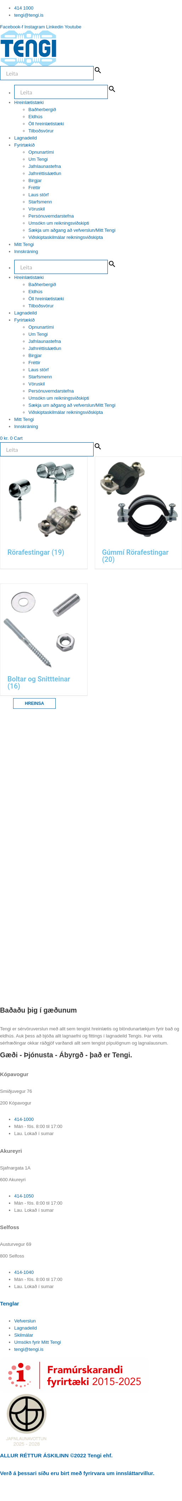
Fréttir (34, 187)
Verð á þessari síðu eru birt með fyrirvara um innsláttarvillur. (77, 1473)
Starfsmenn (40, 201)
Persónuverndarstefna (51, 216)
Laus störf (38, 194)
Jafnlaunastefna (44, 166)
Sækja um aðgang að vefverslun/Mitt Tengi (71, 230)
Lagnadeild (25, 138)
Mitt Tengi (24, 244)
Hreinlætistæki (29, 102)
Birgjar (35, 180)
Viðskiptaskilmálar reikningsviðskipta (65, 237)
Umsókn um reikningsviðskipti (58, 223)
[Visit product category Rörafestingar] (43, 513)
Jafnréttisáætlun (44, 173)
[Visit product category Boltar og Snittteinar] (43, 640)
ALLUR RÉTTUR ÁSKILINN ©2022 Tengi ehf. (56, 1455)
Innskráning (26, 251)
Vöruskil (36, 209)
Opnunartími (41, 152)
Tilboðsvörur (41, 130)
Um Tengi (38, 159)
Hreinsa (34, 703)
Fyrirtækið (24, 145)
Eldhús (35, 116)
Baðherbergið (42, 109)
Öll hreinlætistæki (46, 123)
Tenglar (9, 1303)
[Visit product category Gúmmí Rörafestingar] (138, 513)
